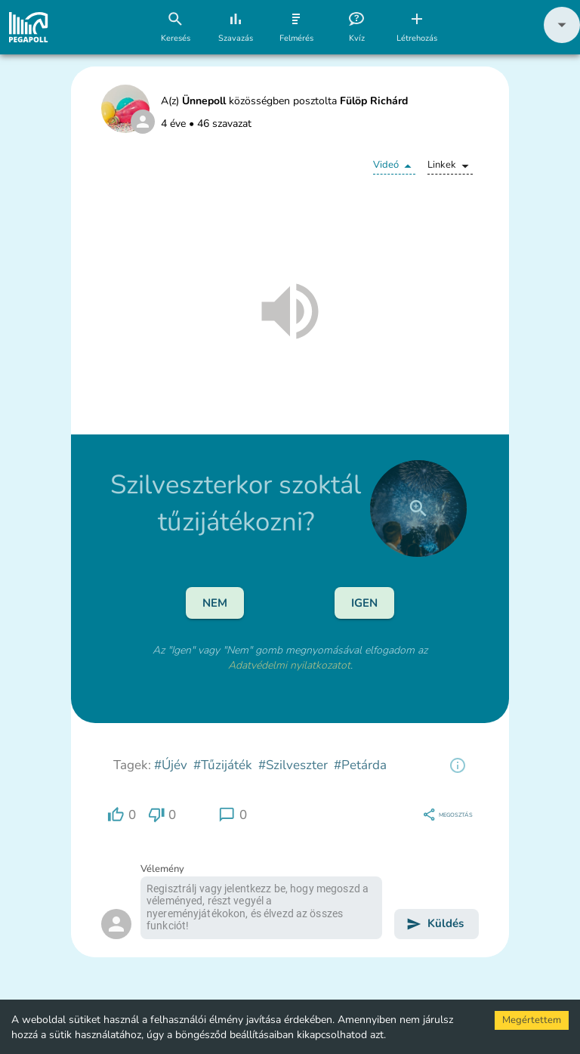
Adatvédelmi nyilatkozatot (289, 665)
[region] (458, 765)
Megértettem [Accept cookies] (531, 1020)
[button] (562, 39)
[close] (418, 508)
